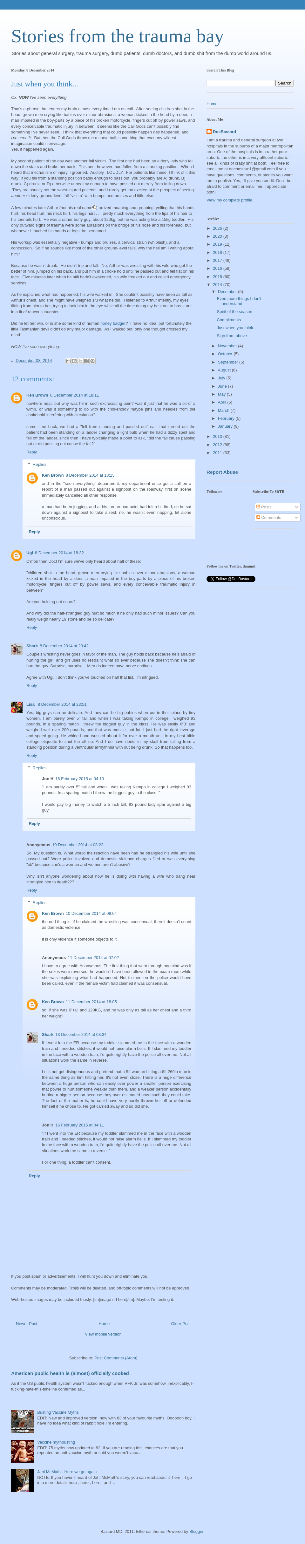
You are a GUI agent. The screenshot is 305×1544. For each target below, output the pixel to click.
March (224, 410)
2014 (218, 284)
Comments (268, 517)
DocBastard (224, 131)
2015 (218, 276)
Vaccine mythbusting (56, 1442)
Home (104, 1323)
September (228, 362)
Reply (31, 452)
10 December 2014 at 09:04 (91, 913)
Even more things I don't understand (239, 301)
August (225, 370)
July (222, 378)
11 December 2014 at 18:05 (91, 1001)
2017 (218, 260)
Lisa (31, 704)
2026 (218, 228)
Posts (264, 507)
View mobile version (103, 1334)
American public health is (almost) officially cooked (70, 1373)
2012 (218, 444)
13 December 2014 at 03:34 (80, 1034)
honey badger (113, 323)
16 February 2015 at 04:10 (79, 778)
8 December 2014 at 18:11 (74, 395)
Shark (32, 645)
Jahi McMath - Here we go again (67, 1471)
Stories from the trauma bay (117, 35)
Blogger (196, 1531)
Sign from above (232, 335)
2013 (218, 436)
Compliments (229, 319)
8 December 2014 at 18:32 (59, 552)
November (228, 345)
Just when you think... (236, 327)
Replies (39, 464)
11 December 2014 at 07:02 (93, 957)
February (227, 418)
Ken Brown (37, 395)
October (226, 353)
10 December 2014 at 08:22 (77, 844)
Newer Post (26, 1323)
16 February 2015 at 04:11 (79, 1125)
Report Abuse (222, 472)
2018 (218, 252)
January (226, 426)
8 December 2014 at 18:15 (90, 475)
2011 (218, 452)
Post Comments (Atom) (115, 1358)
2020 (218, 236)
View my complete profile (229, 200)
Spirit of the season (234, 311)
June (223, 386)
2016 (218, 268)
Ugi (29, 552)
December (228, 291)
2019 (218, 244)
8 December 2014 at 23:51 (62, 704)
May (222, 394)
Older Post (181, 1323)
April (222, 402)
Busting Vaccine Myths (58, 1412)
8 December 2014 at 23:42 (64, 645)
